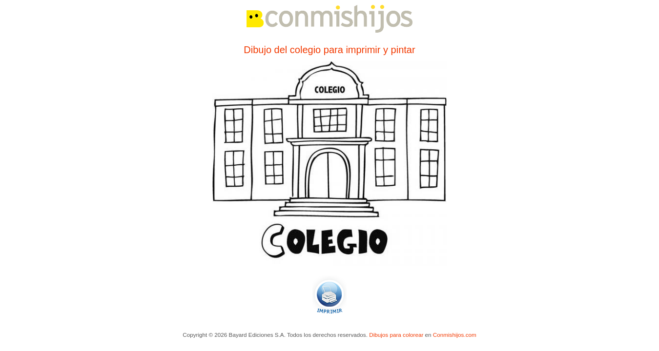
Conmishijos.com (454, 335)
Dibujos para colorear (396, 335)
